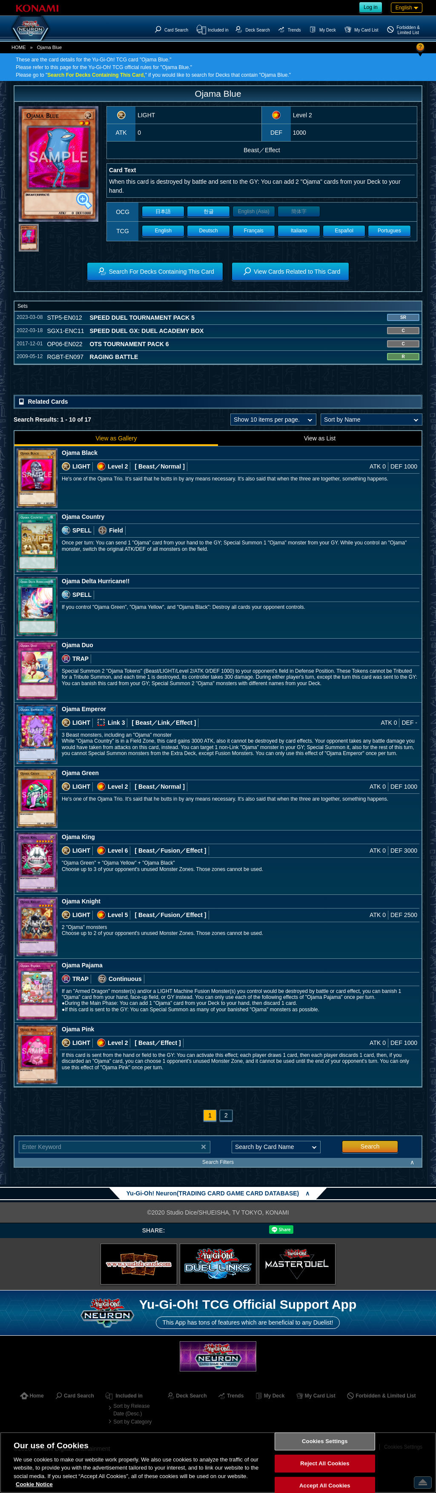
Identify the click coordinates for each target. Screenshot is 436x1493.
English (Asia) (254, 211)
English (163, 231)
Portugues (389, 231)
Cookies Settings (325, 1441)
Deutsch (208, 231)
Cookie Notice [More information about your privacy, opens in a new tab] (34, 1484)
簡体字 (299, 211)
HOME (18, 47)
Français (254, 231)
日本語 (163, 211)
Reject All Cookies (324, 1463)
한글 (209, 211)
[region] (218, 1462)
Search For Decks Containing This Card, (96, 75)
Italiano (299, 231)
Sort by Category (132, 1422)
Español (344, 231)
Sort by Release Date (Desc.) (131, 1410)
